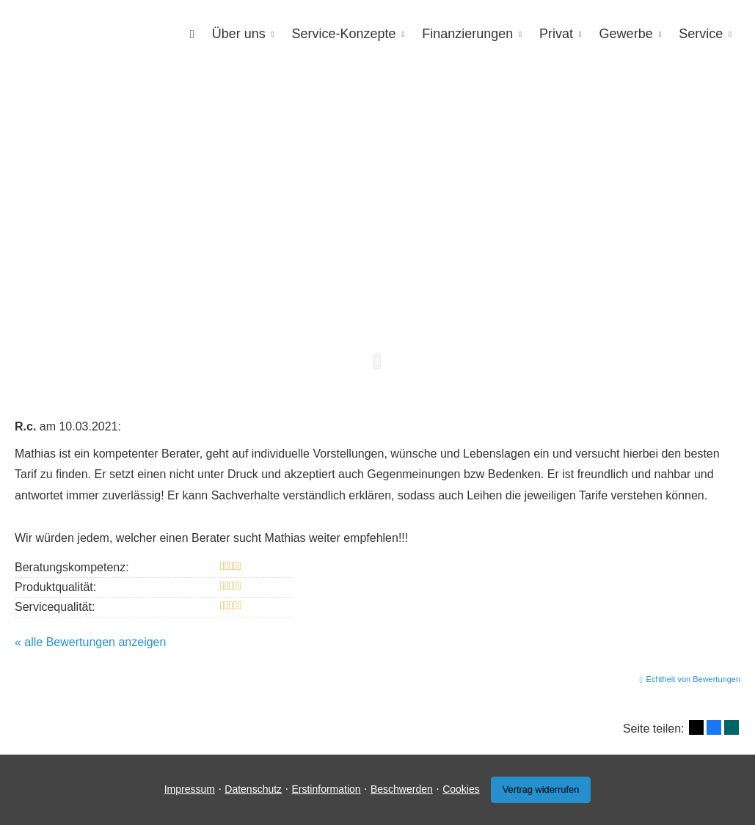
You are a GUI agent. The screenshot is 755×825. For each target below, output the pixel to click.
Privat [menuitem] (556, 33)
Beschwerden (402, 789)
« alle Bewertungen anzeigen (90, 642)
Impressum (189, 789)
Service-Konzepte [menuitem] (343, 33)
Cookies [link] (461, 789)
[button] (377, 369)
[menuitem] (192, 34)
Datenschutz (253, 789)
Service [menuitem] (701, 33)
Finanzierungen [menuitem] (467, 33)
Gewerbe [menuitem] (626, 33)
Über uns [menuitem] (239, 33)
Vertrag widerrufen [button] (541, 789)
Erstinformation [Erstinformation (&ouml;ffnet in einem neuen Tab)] (325, 789)
